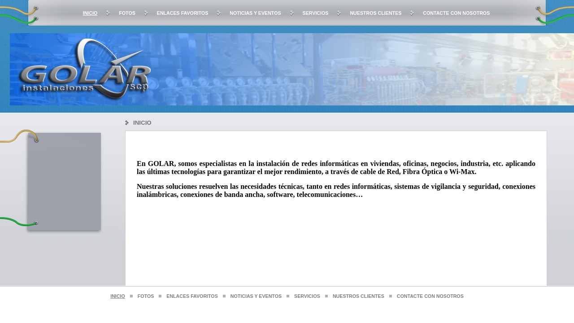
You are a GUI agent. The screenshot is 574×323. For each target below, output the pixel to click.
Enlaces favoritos (182, 13)
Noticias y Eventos (255, 13)
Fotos (127, 13)
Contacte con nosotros (456, 13)
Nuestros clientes (375, 13)
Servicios (316, 13)
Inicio (90, 13)
